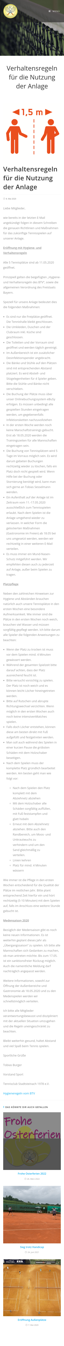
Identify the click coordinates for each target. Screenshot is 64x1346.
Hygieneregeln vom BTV (19, 1093)
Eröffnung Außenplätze (32, 1320)
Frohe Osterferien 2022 (32, 1173)
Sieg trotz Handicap (32, 1247)
